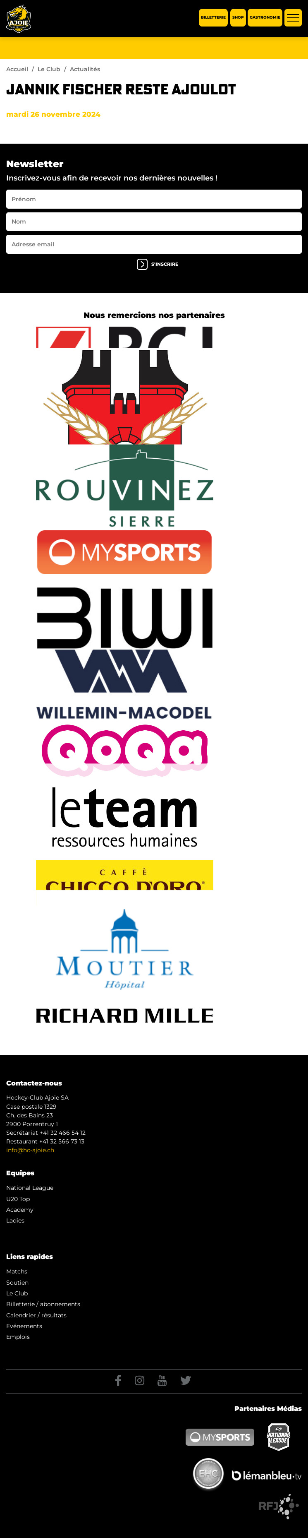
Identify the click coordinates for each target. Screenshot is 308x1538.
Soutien (17, 1282)
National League (29, 1187)
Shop (238, 17)
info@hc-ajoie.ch (30, 1150)
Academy (19, 1209)
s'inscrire (157, 264)
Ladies (15, 1220)
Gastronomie (265, 17)
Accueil (17, 69)
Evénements (24, 1326)
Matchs (16, 1271)
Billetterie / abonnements (43, 1304)
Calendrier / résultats (36, 1315)
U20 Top (18, 1199)
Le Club (49, 69)
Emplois (18, 1337)
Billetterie (213, 17)
